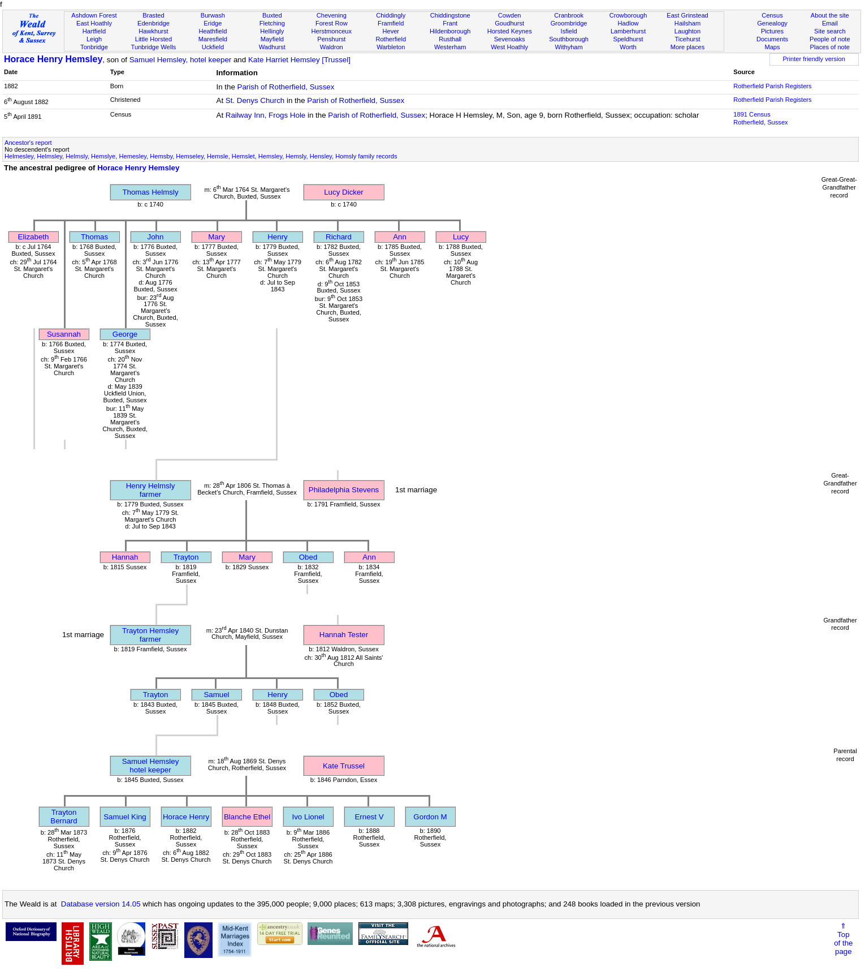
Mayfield (272, 39)
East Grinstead (687, 15)
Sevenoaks (509, 39)
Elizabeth (33, 237)
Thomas (94, 237)
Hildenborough (450, 31)
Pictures (772, 31)
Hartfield (94, 31)
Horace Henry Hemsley (53, 59)
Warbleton (391, 47)
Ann (399, 237)
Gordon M (430, 817)
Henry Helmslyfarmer (150, 490)
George (125, 334)
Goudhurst (509, 23)
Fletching (272, 23)
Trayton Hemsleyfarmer (150, 634)
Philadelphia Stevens (344, 490)
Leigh (94, 39)
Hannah (125, 557)
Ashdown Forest (93, 15)
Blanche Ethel (247, 817)
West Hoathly (509, 47)
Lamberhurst (628, 31)
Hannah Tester (343, 634)
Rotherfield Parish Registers (772, 86)
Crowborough (628, 15)
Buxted (272, 15)
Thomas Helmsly (150, 192)
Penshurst (331, 39)
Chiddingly (390, 15)
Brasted (153, 15)
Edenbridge (153, 23)
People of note (830, 39)
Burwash (213, 15)
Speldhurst (628, 39)
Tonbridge (94, 47)
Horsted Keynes (509, 31)
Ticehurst (687, 39)
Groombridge (569, 23)
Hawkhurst (153, 31)
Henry (277, 237)
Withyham (568, 47)
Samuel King (124, 817)
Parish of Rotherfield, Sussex (286, 87)
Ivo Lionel (308, 817)
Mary (216, 237)
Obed (308, 557)
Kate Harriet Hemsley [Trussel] (299, 59)
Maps (772, 47)
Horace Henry (186, 817)
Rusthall (450, 39)
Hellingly (272, 31)
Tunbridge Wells (153, 47)
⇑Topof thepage (843, 939)
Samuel (216, 694)
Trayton (186, 557)
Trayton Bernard (63, 816)
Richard (339, 237)
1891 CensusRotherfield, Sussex (760, 118)
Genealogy (772, 23)
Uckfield (213, 47)
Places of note (830, 47)
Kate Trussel (344, 766)
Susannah (64, 334)
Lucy (461, 237)
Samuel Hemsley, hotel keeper (180, 59)
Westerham (450, 47)
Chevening (332, 15)
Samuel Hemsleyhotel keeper (150, 765)
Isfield (569, 31)
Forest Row (331, 23)
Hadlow (628, 23)
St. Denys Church (255, 100)
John (156, 237)
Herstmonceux (331, 31)
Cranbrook (568, 15)
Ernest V (368, 817)
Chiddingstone (450, 15)
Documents (772, 39)
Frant (450, 23)
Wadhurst (272, 47)
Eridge (213, 23)
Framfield (391, 23)
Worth (628, 47)
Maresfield (212, 39)
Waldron (331, 47)
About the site (830, 15)
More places (688, 47)
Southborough (569, 39)
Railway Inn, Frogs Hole (265, 115)
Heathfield (212, 31)
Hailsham (687, 23)
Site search (830, 31)
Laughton (687, 31)
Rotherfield (390, 39)
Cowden (509, 15)
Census (772, 15)
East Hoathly (94, 23)
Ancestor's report (28, 142)
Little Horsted (153, 39)
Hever (390, 31)
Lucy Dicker (344, 192)
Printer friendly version (813, 58)
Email (830, 23)
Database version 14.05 (101, 904)
